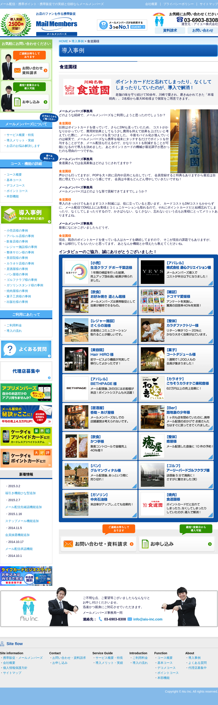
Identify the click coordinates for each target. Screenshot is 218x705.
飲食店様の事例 (17, 241)
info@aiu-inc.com (147, 619)
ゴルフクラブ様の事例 (22, 279)
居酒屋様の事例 (17, 269)
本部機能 (13, 196)
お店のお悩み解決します (23, 145)
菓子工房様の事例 (19, 296)
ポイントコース (17, 191)
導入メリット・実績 (20, 140)
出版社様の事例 (17, 301)
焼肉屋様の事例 (17, 291)
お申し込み (60, 662)
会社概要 (9, 662)
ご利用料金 (14, 325)
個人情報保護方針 (15, 667)
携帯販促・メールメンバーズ (23, 657)
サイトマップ (12, 672)
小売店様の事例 (17, 230)
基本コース (14, 180)
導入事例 (78, 41)
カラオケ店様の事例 (20, 263)
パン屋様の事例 (17, 274)
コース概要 (14, 174)
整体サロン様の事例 (20, 252)
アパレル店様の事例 (20, 236)
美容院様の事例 (17, 257)
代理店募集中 (197, 667)
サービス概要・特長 (20, 135)
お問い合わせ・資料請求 (69, 657)
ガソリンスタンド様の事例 (25, 285)
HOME (63, 41)
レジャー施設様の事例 (22, 247)
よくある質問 (197, 662)
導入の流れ (14, 330)
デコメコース (16, 185)
